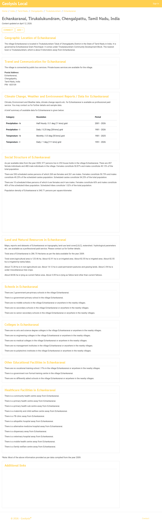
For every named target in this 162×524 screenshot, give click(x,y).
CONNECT (8, 30)
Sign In (156, 3)
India (12, 11)
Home (4, 11)
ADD (19, 30)
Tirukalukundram (53, 11)
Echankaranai (70, 11)
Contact (145, 518)
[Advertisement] (61, 212)
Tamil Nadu (23, 11)
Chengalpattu (37, 11)
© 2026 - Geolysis (21, 518)
